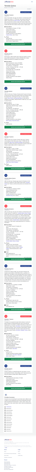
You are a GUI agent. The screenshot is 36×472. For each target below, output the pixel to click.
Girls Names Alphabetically (8, 467)
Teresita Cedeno (21, 213)
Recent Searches (7, 461)
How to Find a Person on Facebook (10, 465)
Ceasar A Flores (17, 20)
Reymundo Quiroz (18, 98)
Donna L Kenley (28, 213)
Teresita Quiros (7, 407)
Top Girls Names (7, 468)
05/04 (9, 464)
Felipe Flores (11, 142)
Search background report (18, 44)
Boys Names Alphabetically (8, 469)
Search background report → (26, 12)
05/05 (7, 464)
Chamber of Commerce (8, 457)
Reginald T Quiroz (24, 330)
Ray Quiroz (18, 326)
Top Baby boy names (7, 466)
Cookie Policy (20, 455)
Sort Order (29, 8)
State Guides (6, 455)
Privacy (19, 453)
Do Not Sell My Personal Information (10, 453)
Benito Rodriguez (19, 142)
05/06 (5, 464)
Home (5, 451)
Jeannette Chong (9, 195)
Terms (19, 451)
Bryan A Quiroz (10, 98)
